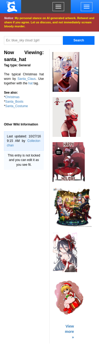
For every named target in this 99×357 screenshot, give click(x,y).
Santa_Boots (14, 101)
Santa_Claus (26, 79)
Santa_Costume (16, 106)
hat (30, 83)
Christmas (12, 97)
